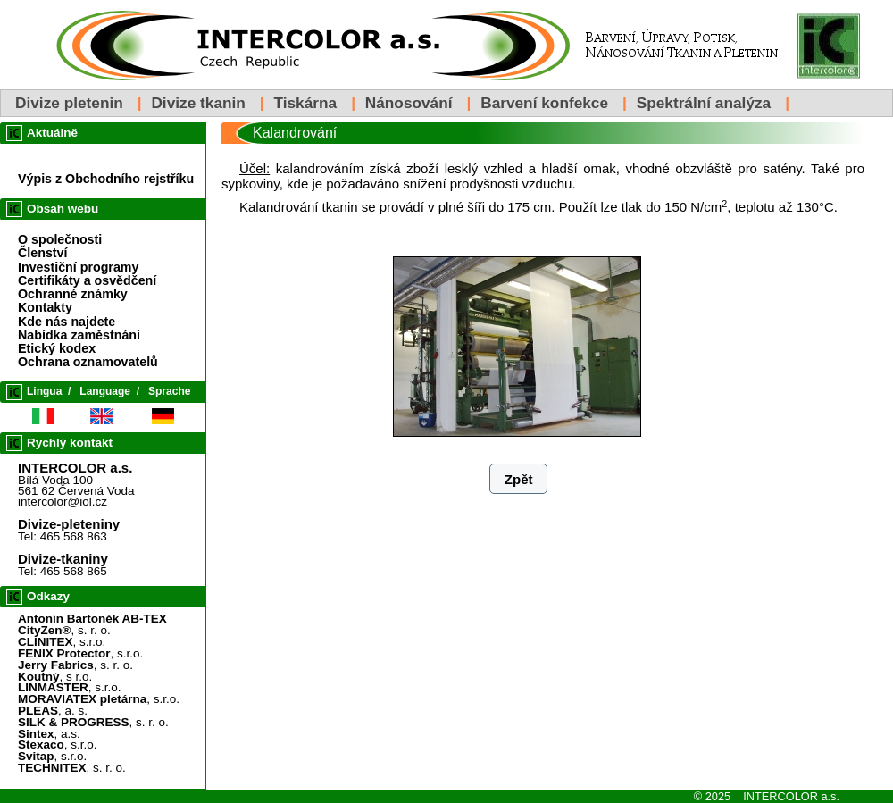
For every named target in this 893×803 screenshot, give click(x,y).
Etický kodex (57, 348)
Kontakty (45, 307)
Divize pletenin (69, 103)
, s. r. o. (64, 630)
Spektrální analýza (704, 103)
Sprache (169, 391)
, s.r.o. (61, 641)
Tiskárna (305, 103)
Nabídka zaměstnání (79, 335)
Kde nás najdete (66, 321)
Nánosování (409, 103)
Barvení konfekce (544, 103)
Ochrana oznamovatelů (88, 362)
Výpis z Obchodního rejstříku (106, 178)
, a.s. (49, 733)
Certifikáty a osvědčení (87, 280)
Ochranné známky (73, 294)
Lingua (44, 391)
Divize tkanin (198, 103)
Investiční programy (78, 267)
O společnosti (60, 239)
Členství (42, 253)
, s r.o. (55, 676)
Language (104, 391)
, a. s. (53, 710)
